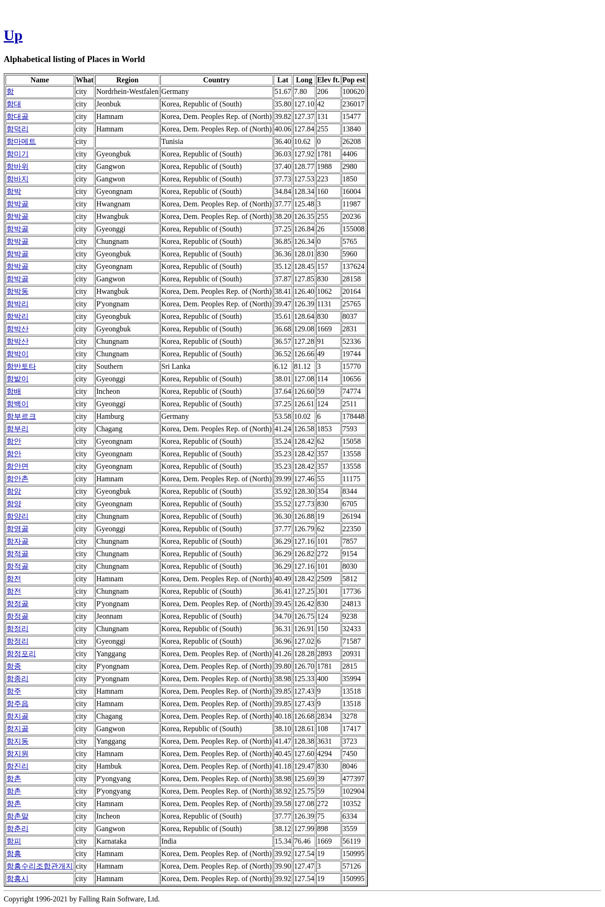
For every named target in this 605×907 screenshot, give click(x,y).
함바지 (17, 179)
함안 (13, 441)
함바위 (17, 166)
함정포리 (21, 654)
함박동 (17, 291)
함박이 (17, 354)
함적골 (17, 554)
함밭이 (17, 379)
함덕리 (17, 129)
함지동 (17, 741)
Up (13, 35)
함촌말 (17, 816)
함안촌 (17, 479)
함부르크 (21, 416)
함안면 (17, 466)
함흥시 (17, 878)
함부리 (17, 429)
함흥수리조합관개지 (39, 866)
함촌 (13, 779)
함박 (13, 191)
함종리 (17, 679)
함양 (13, 504)
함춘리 (17, 828)
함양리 (17, 516)
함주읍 (17, 704)
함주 (13, 691)
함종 (13, 666)
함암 (13, 491)
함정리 (17, 629)
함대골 (17, 116)
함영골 (17, 529)
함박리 (17, 304)
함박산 (17, 329)
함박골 (17, 204)
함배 (13, 391)
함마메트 (21, 141)
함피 (13, 841)
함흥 (13, 853)
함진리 (17, 766)
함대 (13, 104)
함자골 (17, 541)
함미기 (17, 154)
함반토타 (21, 366)
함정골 (17, 604)
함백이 (17, 404)
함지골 (17, 716)
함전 (13, 579)
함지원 (17, 754)
